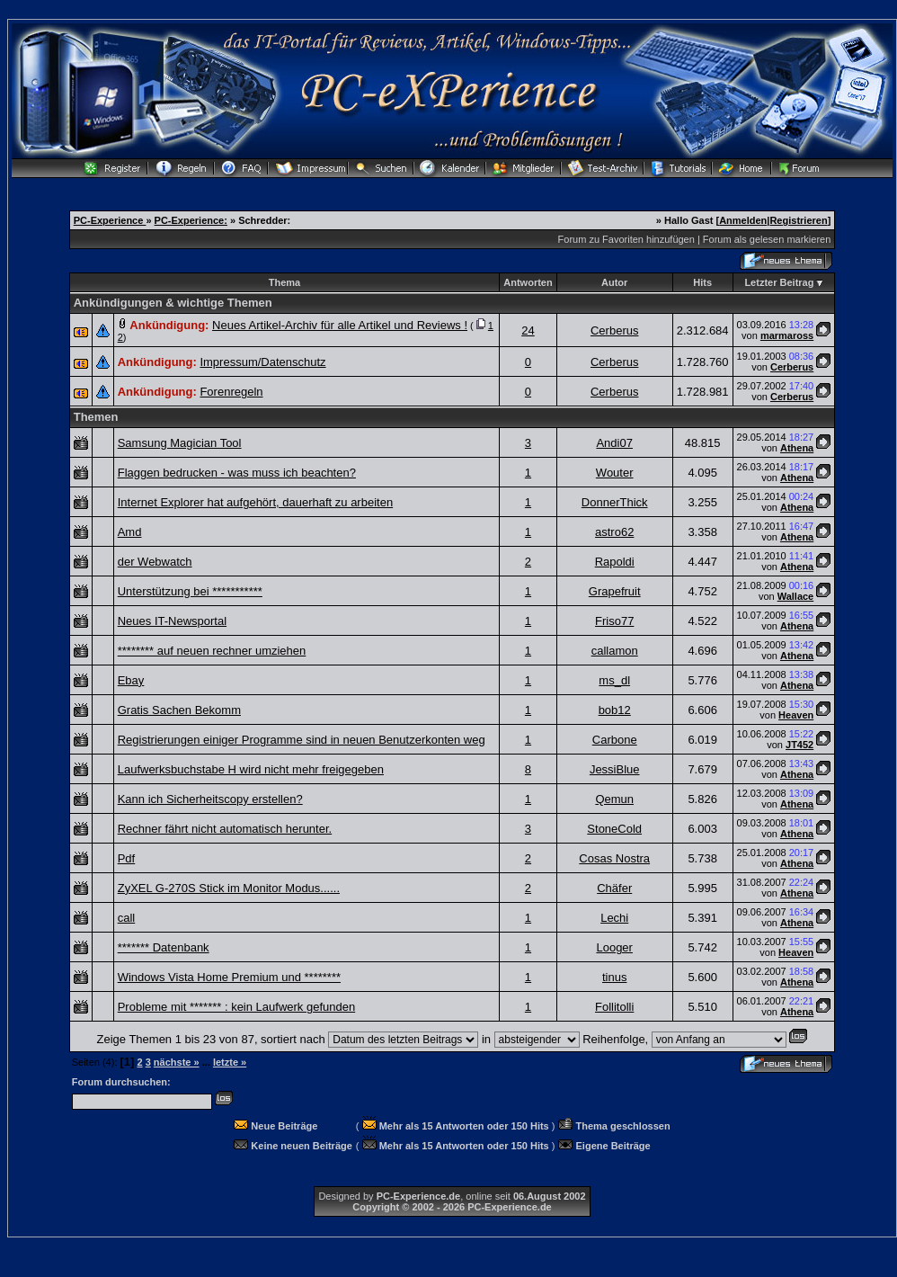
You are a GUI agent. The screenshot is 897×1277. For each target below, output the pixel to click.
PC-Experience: (191, 220)
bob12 (615, 710)
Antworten (527, 282)
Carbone (614, 739)
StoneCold (614, 828)
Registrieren (798, 220)
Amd (130, 532)
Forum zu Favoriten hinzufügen (626, 239)
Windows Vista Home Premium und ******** (229, 977)
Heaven (795, 715)
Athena (796, 447)
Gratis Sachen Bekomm (179, 710)
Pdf (127, 858)
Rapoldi (615, 561)
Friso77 (614, 621)
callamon (614, 650)
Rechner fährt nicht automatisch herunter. (225, 828)
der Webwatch (155, 561)
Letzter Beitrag (778, 282)
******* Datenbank (163, 947)
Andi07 (614, 443)
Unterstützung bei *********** (190, 591)
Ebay (131, 680)
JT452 (799, 744)
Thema (284, 282)
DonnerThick (615, 502)
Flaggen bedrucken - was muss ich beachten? (237, 472)
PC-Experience (110, 220)
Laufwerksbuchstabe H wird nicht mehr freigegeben (251, 769)
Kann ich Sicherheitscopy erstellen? (210, 799)
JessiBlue (615, 769)
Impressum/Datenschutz (262, 362)
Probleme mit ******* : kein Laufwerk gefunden (236, 1007)
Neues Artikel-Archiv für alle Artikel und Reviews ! (339, 325)
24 (527, 330)
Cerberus (614, 330)
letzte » (229, 1062)
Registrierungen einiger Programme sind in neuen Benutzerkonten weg (301, 739)
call (127, 917)
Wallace (795, 596)
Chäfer (614, 888)
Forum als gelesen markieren (766, 239)
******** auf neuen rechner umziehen (212, 650)
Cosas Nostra (614, 858)
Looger (614, 947)
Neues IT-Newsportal (172, 621)
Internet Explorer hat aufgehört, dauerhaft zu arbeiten (255, 502)
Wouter (615, 472)
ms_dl (614, 680)
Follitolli (614, 1007)
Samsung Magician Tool (180, 443)
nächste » (177, 1062)
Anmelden (743, 220)
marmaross (786, 335)
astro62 (614, 532)
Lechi (614, 917)
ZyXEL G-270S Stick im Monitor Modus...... (229, 888)
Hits (702, 282)
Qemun (614, 799)
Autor (614, 282)
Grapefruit (615, 591)
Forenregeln (231, 391)
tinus (614, 977)
